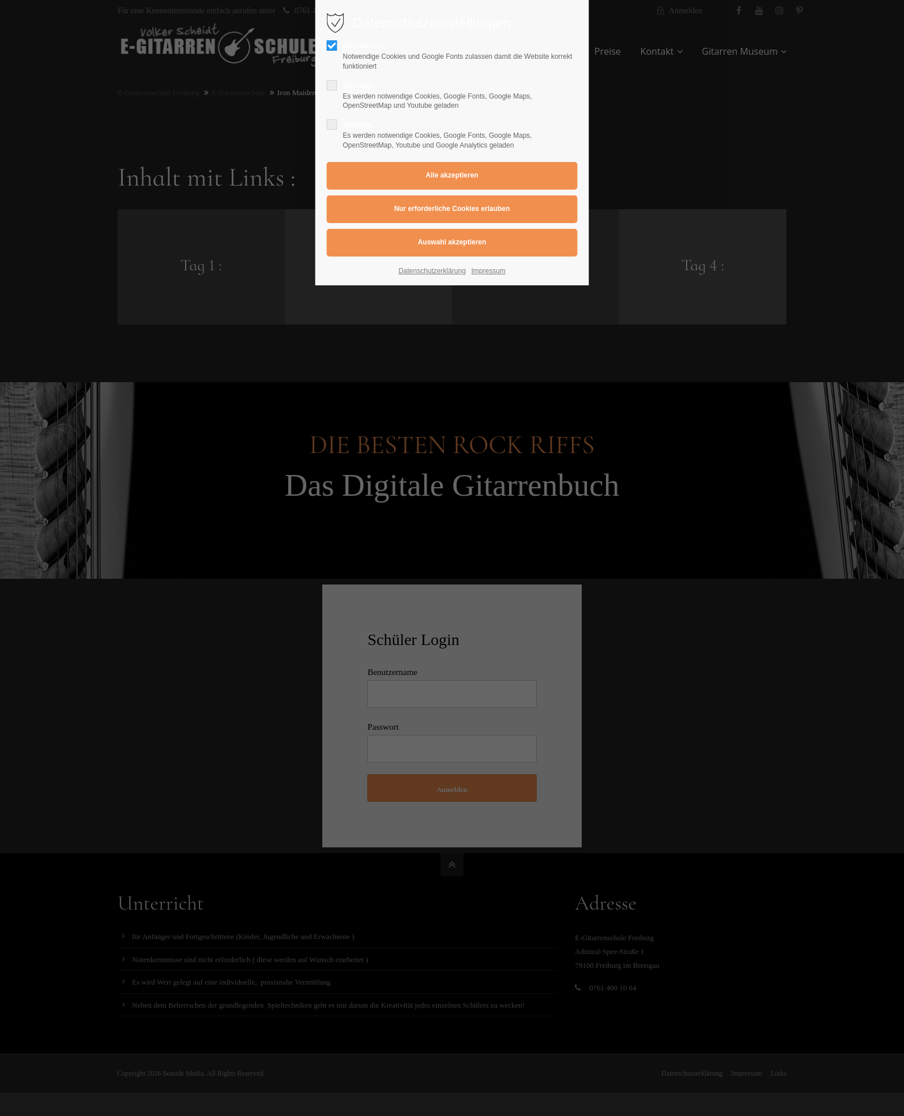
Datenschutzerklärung (432, 271)
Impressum (489, 271)
